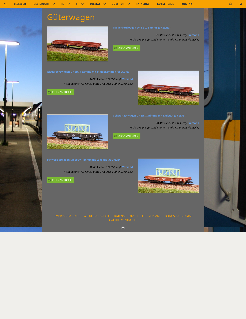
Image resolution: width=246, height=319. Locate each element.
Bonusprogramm (178, 216)
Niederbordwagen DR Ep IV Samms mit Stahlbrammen (88, 71)
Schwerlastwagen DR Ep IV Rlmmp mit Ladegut (83, 159)
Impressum (63, 216)
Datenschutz (124, 216)
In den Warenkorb (128, 47)
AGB (77, 216)
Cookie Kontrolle (123, 220)
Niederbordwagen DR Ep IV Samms (141, 27)
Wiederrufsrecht (97, 216)
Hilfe (141, 216)
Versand (193, 35)
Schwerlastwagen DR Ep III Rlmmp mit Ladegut (149, 115)
